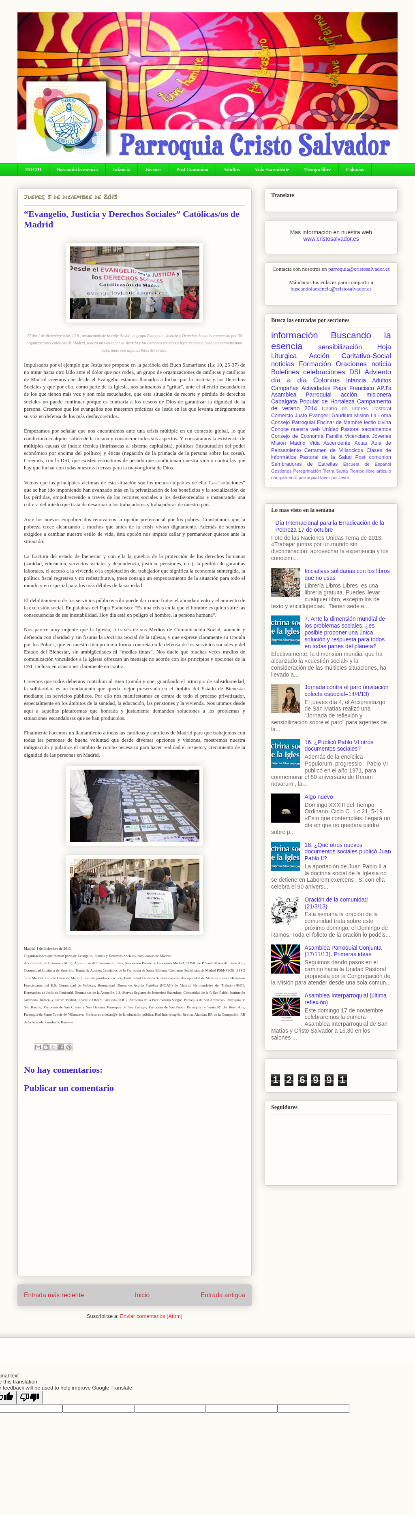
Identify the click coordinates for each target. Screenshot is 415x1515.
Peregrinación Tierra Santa (320, 471)
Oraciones (351, 364)
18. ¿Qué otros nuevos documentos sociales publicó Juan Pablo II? (348, 852)
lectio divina (377, 422)
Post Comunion (192, 169)
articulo (383, 471)
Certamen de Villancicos (333, 450)
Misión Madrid (288, 443)
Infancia (121, 169)
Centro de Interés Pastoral (356, 409)
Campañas (285, 388)
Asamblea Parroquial (301, 394)
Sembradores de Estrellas (304, 464)
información (294, 335)
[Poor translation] (30, 1397)
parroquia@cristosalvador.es (359, 269)
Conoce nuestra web (295, 429)
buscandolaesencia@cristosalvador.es (331, 289)
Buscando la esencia (77, 169)
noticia (381, 364)
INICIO (33, 169)
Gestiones (281, 471)
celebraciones (324, 372)
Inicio (142, 1295)
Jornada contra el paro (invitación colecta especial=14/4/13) (347, 690)
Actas (360, 443)
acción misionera (366, 394)
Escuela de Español (367, 464)
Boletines (285, 372)
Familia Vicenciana (348, 436)
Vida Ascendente (272, 169)
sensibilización (340, 347)
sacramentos (376, 429)
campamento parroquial (295, 477)
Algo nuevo (319, 797)
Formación (315, 364)
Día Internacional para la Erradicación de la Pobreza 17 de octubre (330, 526)
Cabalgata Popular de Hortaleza (313, 401)
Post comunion (373, 457)
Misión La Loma (372, 415)
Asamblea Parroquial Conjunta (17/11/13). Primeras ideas (343, 951)
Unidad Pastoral (340, 429)
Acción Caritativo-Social (350, 356)
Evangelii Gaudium (330, 415)
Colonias (355, 169)
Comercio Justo (289, 415)
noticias (282, 364)
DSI (355, 372)
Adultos (231, 169)
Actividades (316, 388)
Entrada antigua (223, 1295)
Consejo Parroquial (293, 422)
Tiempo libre (317, 169)
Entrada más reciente (54, 1295)
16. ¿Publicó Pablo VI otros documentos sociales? (339, 745)
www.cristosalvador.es (331, 239)
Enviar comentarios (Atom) (151, 1316)
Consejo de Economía (297, 436)
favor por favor (334, 477)
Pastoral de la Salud (325, 457)
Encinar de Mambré (339, 422)
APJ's (384, 388)
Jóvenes (153, 169)
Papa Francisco (353, 388)
